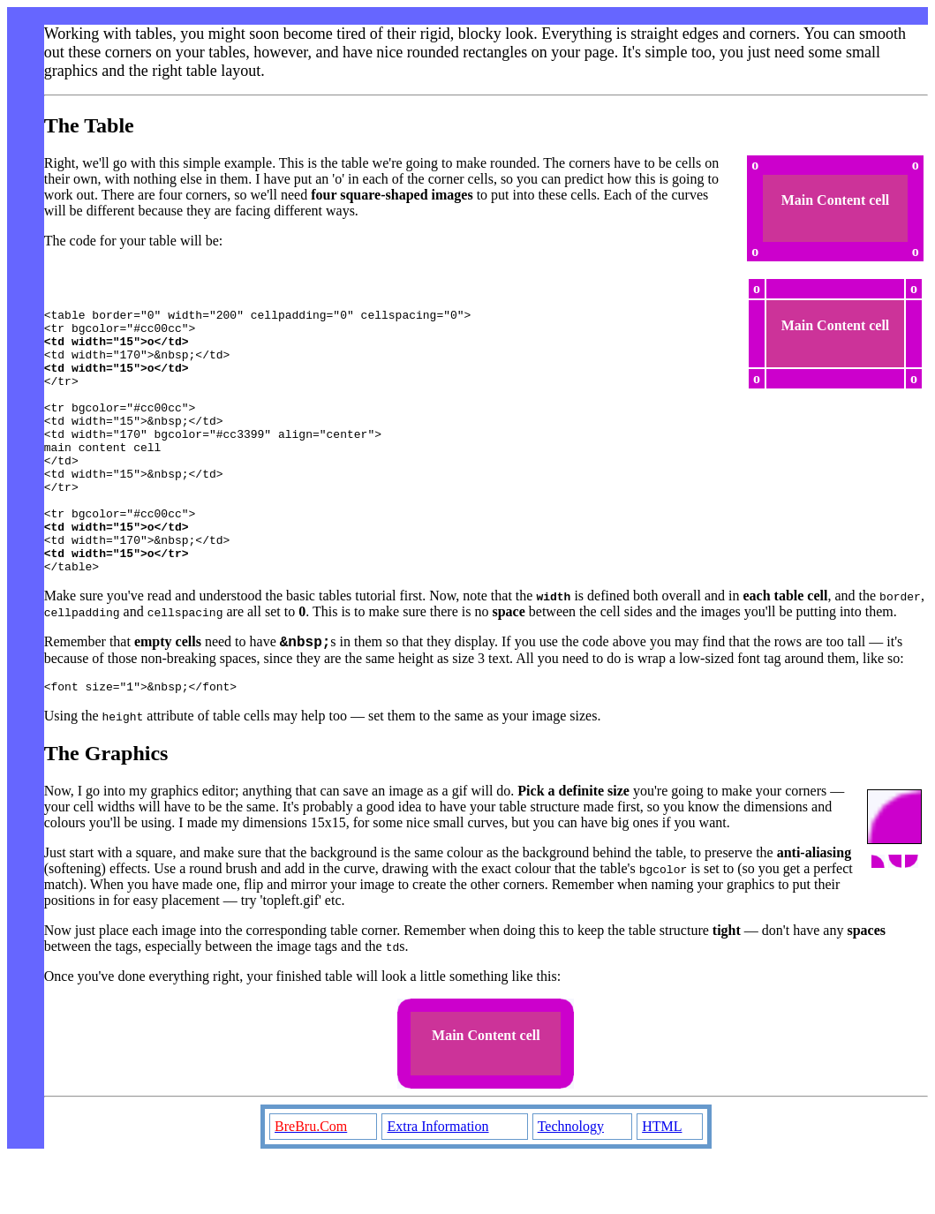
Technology (571, 1184)
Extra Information (437, 1184)
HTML (662, 1184)
